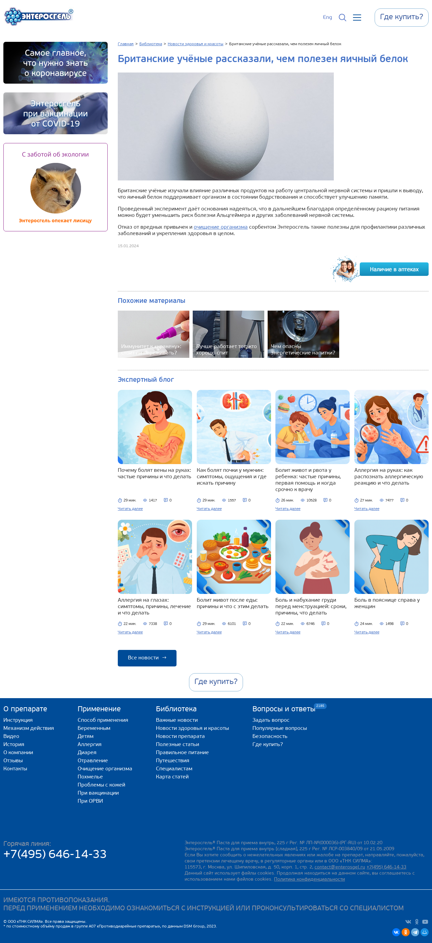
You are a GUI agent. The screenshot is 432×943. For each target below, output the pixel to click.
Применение (99, 709)
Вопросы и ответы (284, 709)
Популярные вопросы (279, 728)
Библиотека (176, 709)
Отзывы (13, 761)
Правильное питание (182, 752)
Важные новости (177, 720)
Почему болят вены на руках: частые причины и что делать (154, 474)
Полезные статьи (177, 744)
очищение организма (221, 227)
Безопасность (270, 736)
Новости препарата (180, 736)
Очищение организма (105, 769)
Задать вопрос (271, 720)
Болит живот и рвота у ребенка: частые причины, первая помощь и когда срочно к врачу (308, 480)
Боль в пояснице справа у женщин (387, 603)
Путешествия (172, 761)
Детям (85, 736)
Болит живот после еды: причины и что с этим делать (233, 603)
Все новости (147, 658)
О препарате (25, 709)
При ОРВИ (90, 801)
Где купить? (267, 744)
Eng (327, 17)
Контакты (15, 769)
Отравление (93, 761)
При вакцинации (98, 793)
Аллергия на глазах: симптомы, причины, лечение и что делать (154, 607)
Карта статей (172, 777)
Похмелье (90, 777)
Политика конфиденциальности (309, 879)
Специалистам (174, 769)
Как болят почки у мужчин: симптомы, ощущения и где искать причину (232, 477)
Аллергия (90, 744)
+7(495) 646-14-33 (55, 855)
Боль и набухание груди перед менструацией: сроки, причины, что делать (311, 607)
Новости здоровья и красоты (192, 728)
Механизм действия (28, 728)
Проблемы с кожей (101, 785)
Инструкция (18, 720)
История (13, 744)
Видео (11, 736)
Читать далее (130, 509)
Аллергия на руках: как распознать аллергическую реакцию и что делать (388, 477)
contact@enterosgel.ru (340, 867)
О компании (18, 752)
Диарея (87, 752)
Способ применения (103, 720)
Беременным (94, 728)
